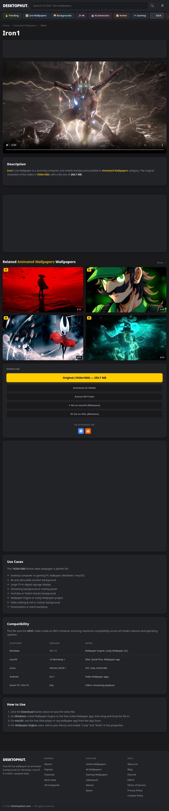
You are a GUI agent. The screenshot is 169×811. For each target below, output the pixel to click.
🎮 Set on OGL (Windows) (84, 414)
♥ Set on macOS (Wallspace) (84, 405)
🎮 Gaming (140, 15)
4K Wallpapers (94, 769)
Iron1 (10, 170)
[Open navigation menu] (162, 5)
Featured (49, 774)
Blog (130, 769)
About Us (133, 764)
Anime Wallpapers (96, 764)
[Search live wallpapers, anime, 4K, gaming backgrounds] (89, 5)
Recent (48, 764)
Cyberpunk (92, 779)
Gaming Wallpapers (97, 774)
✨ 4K (81, 15)
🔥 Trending (12, 15)
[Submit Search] (152, 5)
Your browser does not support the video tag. (85, 107)
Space (89, 790)
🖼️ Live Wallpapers (36, 15)
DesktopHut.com (21, 806)
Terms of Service (137, 785)
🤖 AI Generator (100, 15)
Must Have (50, 779)
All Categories (52, 785)
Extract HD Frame (84, 396)
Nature (90, 785)
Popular (48, 769)
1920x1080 (43, 174)
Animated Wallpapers (25, 25)
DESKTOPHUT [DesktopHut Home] (15, 6)
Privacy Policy (135, 790)
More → (161, 262)
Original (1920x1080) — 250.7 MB (84, 377)
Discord (132, 774)
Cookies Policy (135, 795)
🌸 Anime (121, 15)
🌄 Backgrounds (62, 15)
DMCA (131, 779)
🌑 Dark (157, 15)
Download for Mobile (84, 388)
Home (6, 25)
